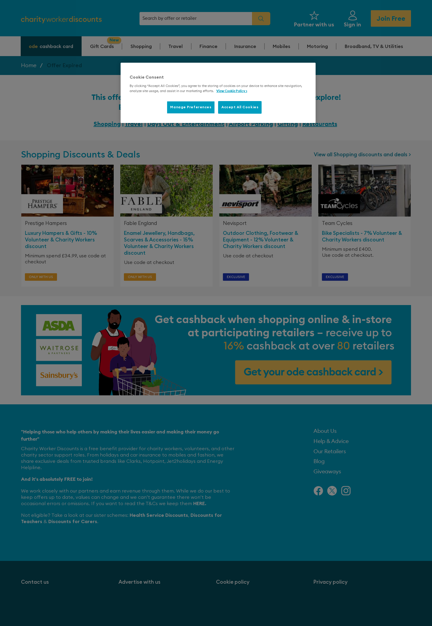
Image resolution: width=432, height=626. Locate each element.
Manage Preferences (190, 107)
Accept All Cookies (239, 107)
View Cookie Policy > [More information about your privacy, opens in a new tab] (231, 91)
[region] (218, 93)
